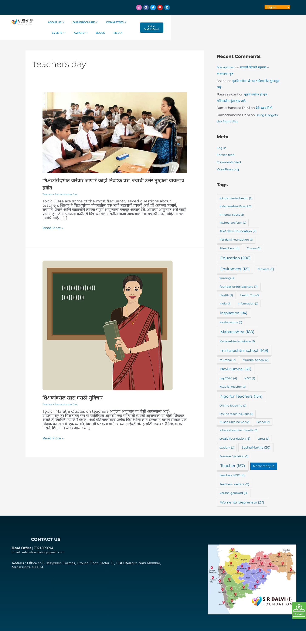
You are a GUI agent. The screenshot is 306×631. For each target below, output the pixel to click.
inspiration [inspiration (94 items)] (233, 310)
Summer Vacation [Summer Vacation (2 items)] (234, 453)
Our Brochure (113, 26)
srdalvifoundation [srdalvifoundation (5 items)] (235, 435)
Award (191, 26)
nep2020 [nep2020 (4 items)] (228, 375)
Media (230, 26)
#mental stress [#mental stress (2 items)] (232, 211)
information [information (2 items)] (248, 300)
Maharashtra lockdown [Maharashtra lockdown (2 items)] (237, 338)
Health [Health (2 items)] (226, 292)
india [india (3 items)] (225, 300)
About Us (84, 26)
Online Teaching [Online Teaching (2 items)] (233, 402)
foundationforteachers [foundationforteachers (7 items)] (239, 284)
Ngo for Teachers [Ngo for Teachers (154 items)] (241, 393)
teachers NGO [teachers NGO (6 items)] (232, 472)
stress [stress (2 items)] (263, 435)
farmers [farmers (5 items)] (266, 266)
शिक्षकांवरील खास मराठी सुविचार (76, 394)
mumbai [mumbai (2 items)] (228, 357)
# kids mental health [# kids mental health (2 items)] (236, 195)
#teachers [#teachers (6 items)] (229, 245)
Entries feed (226, 152)
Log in (222, 145)
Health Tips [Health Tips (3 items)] (249, 292)
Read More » (54, 225)
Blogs (213, 26)
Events (169, 26)
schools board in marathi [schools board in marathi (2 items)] (239, 427)
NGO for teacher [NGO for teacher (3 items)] (233, 384)
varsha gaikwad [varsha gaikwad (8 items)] (234, 490)
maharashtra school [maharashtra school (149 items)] (244, 347)
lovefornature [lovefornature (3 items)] (231, 319)
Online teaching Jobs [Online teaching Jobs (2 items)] (236, 411)
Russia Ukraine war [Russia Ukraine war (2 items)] (234, 419)
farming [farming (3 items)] (227, 275)
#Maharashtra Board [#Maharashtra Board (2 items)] (236, 203)
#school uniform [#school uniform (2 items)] (233, 220)
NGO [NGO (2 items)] (249, 375)
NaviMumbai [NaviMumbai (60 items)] (235, 366)
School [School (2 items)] (263, 419)
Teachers (48, 191)
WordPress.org (228, 166)
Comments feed (229, 159)
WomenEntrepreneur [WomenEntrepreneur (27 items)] (242, 500)
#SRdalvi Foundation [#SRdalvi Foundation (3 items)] (236, 236)
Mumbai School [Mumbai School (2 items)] (255, 357)
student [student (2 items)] (227, 444)
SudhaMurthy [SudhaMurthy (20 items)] (256, 445)
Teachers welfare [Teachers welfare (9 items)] (234, 481)
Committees (144, 26)
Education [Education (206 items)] (235, 255)
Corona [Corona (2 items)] (254, 245)
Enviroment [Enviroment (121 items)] (235, 266)
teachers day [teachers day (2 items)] (264, 463)
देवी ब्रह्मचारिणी (264, 105)
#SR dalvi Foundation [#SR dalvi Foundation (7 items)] (238, 228)
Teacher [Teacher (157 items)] (232, 463)
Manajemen (226, 64)
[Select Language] (277, 7)
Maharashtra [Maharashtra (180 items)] (237, 329)
